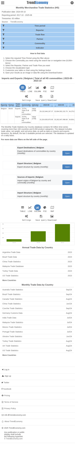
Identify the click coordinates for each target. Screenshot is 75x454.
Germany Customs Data (37, 315)
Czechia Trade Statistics (37, 310)
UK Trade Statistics (37, 347)
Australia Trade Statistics (37, 291)
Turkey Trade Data (37, 272)
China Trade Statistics (37, 263)
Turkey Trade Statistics (37, 343)
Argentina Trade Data (37, 254)
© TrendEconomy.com (13, 440)
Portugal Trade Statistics (37, 333)
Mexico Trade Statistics (37, 329)
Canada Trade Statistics (37, 301)
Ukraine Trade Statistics (37, 338)
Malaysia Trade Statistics (37, 324)
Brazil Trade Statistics (37, 296)
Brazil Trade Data (37, 258)
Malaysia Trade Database (37, 268)
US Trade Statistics (37, 277)
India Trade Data (37, 319)
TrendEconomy (16, 22)
